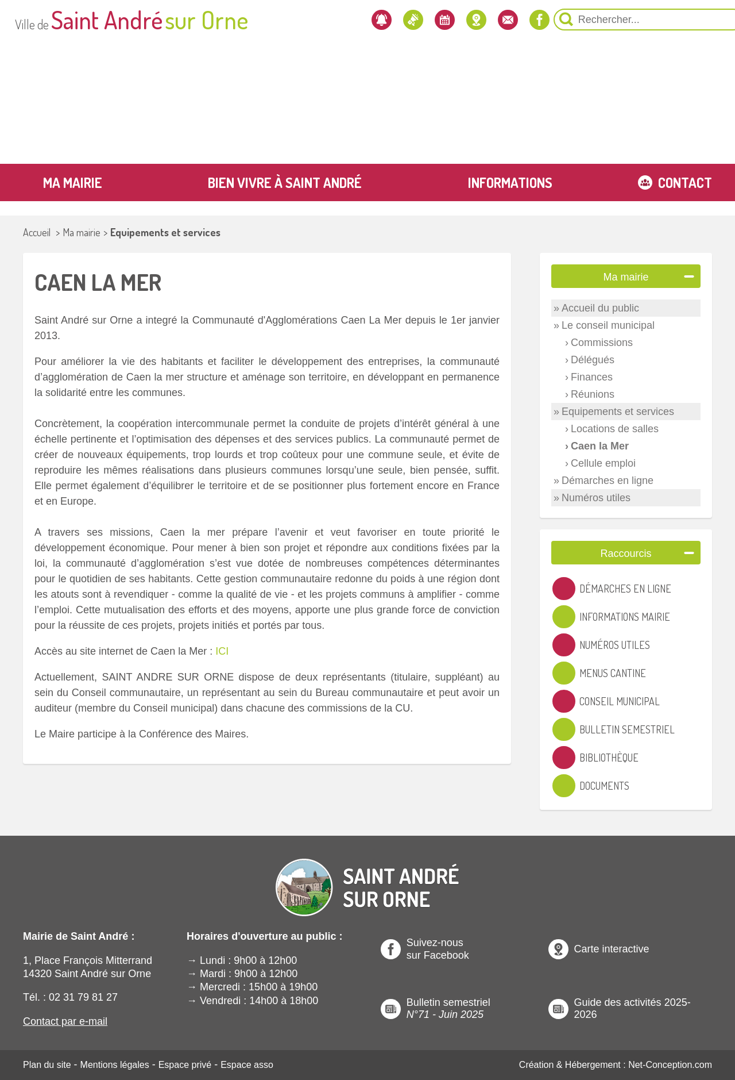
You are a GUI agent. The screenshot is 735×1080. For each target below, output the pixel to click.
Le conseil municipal (608, 325)
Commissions (602, 342)
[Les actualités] (334, 19)
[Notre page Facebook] (468, 19)
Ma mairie (81, 232)
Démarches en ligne (607, 480)
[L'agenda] (367, 19)
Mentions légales (114, 1065)
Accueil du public (600, 308)
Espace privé (185, 1065)
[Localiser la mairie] (401, 19)
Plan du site (47, 1065)
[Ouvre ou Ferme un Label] (689, 276)
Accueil (37, 232)
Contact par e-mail (65, 1021)
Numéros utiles (596, 498)
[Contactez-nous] (435, 19)
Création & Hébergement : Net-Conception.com (615, 1065)
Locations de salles (615, 429)
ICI (222, 651)
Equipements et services (165, 232)
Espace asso (246, 1065)
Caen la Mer (600, 446)
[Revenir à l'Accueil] (367, 878)
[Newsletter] (300, 19)
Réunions (592, 394)
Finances (592, 377)
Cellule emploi (603, 463)
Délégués (592, 360)
